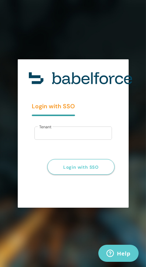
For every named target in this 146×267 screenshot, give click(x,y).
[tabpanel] (73, 129)
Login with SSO (81, 167)
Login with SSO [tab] (53, 106)
